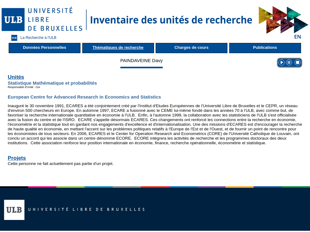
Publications (265, 47)
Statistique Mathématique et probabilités (52, 83)
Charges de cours (191, 47)
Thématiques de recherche (118, 47)
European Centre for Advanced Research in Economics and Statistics (84, 96)
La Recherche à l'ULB (32, 38)
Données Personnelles (44, 47)
